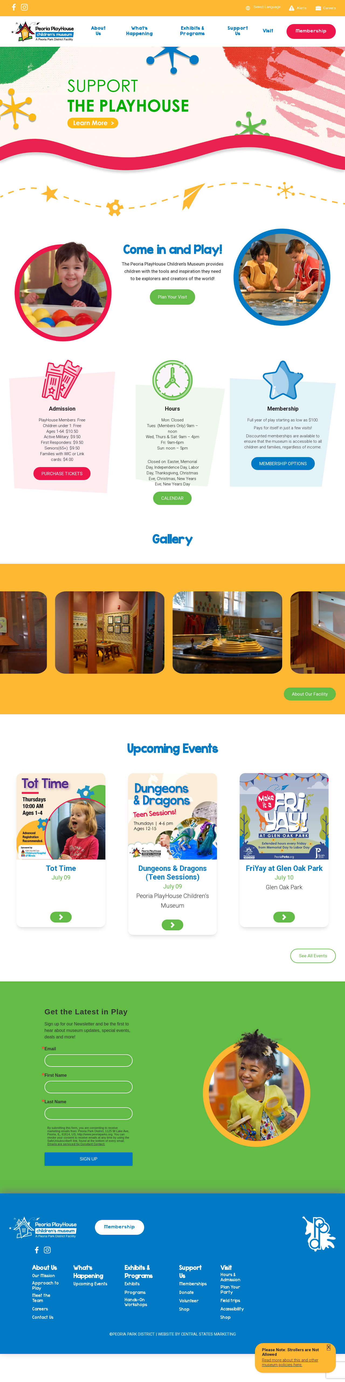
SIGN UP (89, 1159)
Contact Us (42, 1317)
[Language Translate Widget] (270, 7)
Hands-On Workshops (136, 1302)
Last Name (55, 1102)
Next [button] (338, 122)
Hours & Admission (230, 1277)
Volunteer (189, 1300)
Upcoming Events (90, 1283)
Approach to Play (45, 1285)
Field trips (230, 1300)
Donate (186, 1292)
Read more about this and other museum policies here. (290, 1362)
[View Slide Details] (172, 123)
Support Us (238, 30)
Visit (268, 30)
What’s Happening (139, 30)
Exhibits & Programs (192, 30)
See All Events (313, 955)
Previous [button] (7, 122)
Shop (184, 1309)
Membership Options (283, 463)
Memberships (193, 1283)
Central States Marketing (208, 1334)
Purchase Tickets (62, 473)
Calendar (172, 498)
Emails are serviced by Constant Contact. (76, 1144)
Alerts (297, 8)
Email (50, 1049)
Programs (135, 1292)
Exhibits (132, 1283)
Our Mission (43, 1275)
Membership (311, 30)
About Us (98, 30)
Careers (326, 8)
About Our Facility (310, 694)
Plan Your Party (230, 1289)
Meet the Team (41, 1298)
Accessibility (232, 1308)
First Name (55, 1075)
